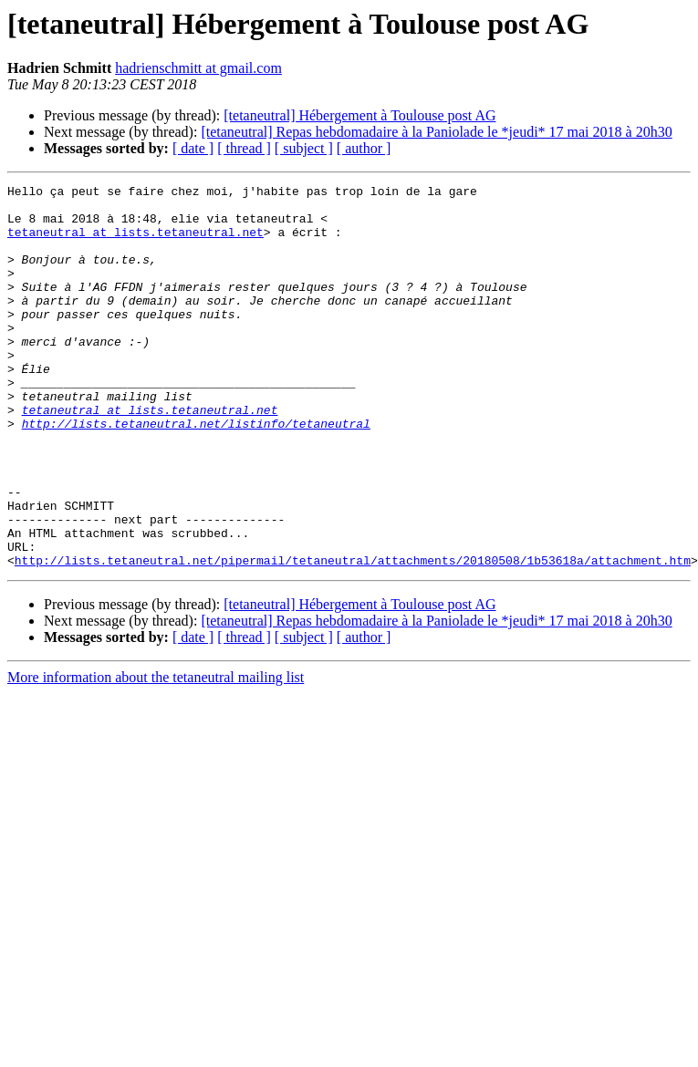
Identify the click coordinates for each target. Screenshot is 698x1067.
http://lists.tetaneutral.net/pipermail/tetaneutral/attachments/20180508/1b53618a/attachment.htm (353, 636)
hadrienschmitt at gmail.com (198, 68)
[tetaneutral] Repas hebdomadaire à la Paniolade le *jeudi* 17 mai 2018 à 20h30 (436, 132)
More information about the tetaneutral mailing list (155, 753)
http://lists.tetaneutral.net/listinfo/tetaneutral (196, 472)
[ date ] (193, 148)
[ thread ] (244, 148)
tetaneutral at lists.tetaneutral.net (135, 242)
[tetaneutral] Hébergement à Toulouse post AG (359, 115)
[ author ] (364, 148)
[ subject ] (304, 148)
